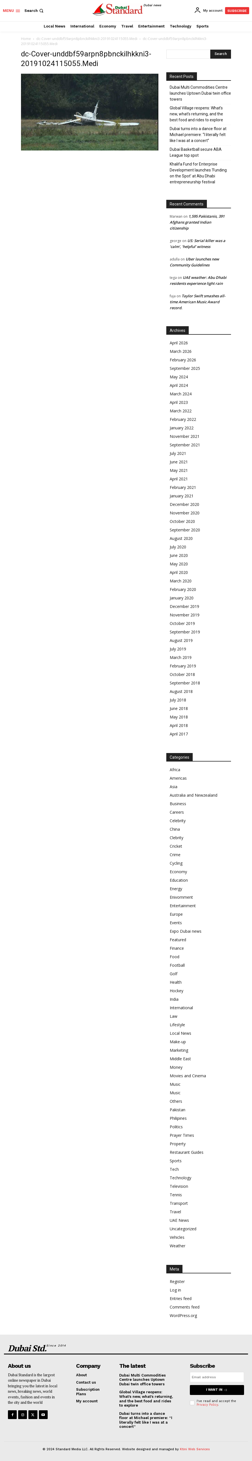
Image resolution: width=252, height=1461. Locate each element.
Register (177, 1281)
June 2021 (179, 462)
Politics (176, 1126)
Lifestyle (177, 1024)
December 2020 (184, 504)
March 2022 (181, 411)
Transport (179, 1203)
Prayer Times (182, 1135)
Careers (177, 812)
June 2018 (179, 708)
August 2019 (181, 640)
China (175, 829)
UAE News (179, 1220)
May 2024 (179, 376)
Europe (176, 914)
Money (176, 1067)
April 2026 (179, 342)
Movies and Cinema (188, 1075)
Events (176, 922)
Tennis (176, 1194)
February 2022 (183, 419)
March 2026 (181, 351)
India (174, 999)
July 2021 (178, 453)
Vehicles (177, 1237)
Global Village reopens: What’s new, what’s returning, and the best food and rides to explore (196, 114)
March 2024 (181, 393)
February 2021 (183, 487)
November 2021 (185, 436)
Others (176, 1101)
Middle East (180, 1058)
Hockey (176, 990)
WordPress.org (183, 1315)
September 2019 (185, 632)
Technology (180, 1177)
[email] (217, 1377)
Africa (175, 769)
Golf (173, 973)
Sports (176, 1160)
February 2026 (183, 359)
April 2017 (179, 734)
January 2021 (182, 496)
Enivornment (181, 897)
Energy (176, 888)
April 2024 (179, 385)
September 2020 (185, 530)
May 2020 (179, 564)
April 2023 (179, 402)
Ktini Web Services (195, 1449)
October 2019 (182, 623)
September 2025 (185, 368)
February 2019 (183, 666)
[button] (34, 10)
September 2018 (185, 683)
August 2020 (181, 538)
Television (179, 1186)
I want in (217, 1390)
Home (26, 38)
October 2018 (182, 674)
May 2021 (179, 470)
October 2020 (182, 521)
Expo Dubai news (185, 931)
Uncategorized (183, 1228)
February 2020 (183, 589)
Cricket (176, 846)
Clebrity (176, 837)
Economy (178, 871)
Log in (175, 1290)
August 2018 (181, 691)
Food (174, 956)
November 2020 (185, 513)
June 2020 (179, 555)
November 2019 (185, 615)
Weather (177, 1245)
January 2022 (182, 428)
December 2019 (184, 606)
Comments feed (185, 1307)
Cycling (176, 863)
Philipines (178, 1118)
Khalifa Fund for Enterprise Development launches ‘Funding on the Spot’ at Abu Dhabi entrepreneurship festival (198, 173)
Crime (175, 854)
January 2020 (182, 598)
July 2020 (178, 547)
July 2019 (178, 649)
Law (173, 1016)
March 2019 (181, 657)
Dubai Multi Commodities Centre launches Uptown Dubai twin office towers (200, 93)
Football (177, 965)
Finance (177, 948)
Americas (178, 778)
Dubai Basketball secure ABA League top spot (196, 152)
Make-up (178, 1041)
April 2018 (179, 725)
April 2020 (179, 572)
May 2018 (179, 717)
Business (178, 803)
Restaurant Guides (186, 1152)
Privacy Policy (207, 1405)
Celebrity (178, 820)
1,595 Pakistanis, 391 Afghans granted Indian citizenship (197, 222)
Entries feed (181, 1298)
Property (178, 1143)
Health (176, 982)
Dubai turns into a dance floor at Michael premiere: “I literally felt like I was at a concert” (198, 134)
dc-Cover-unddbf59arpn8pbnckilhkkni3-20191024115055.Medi (86, 38)
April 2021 (179, 479)
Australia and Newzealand (193, 795)
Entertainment (183, 905)
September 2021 (185, 445)
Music (175, 1084)
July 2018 (178, 700)
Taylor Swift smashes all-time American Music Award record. (197, 301)
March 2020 (181, 581)
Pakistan (177, 1109)
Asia (173, 786)
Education (179, 880)
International (181, 1007)
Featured (178, 939)
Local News (180, 1033)
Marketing (179, 1050)
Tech (174, 1169)
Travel (175, 1211)
